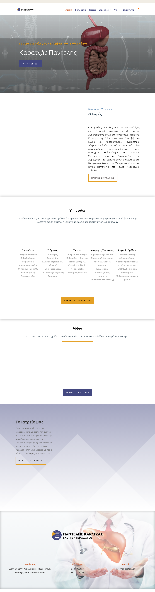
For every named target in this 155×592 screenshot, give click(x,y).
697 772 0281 (77, 575)
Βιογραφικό (80, 10)
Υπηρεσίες (104, 10)
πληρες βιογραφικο (104, 178)
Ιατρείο (92, 10)
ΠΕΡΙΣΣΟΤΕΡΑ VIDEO (77, 394)
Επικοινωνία (128, 10)
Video (117, 10)
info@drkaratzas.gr (125, 571)
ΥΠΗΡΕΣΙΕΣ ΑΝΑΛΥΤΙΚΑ (77, 301)
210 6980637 (77, 571)
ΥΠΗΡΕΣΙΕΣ (30, 63)
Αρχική (69, 10)
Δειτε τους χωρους (32, 463)
